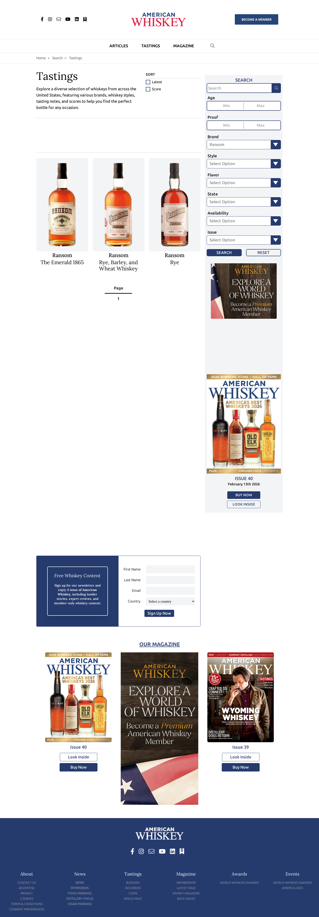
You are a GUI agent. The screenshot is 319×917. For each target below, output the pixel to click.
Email (136, 590)
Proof (213, 117)
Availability (218, 213)
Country (134, 601)
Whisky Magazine (186, 893)
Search (57, 58)
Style (212, 155)
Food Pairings (79, 893)
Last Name (132, 580)
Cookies (26, 899)
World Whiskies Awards (239, 883)
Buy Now (243, 495)
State (213, 194)
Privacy (27, 893)
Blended (133, 883)
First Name (132, 569)
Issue (212, 232)
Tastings (150, 45)
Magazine (183, 45)
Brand (213, 136)
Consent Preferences (26, 909)
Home (41, 58)
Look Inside (244, 504)
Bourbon (133, 888)
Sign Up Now (159, 613)
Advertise (27, 888)
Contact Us (27, 883)
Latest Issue (186, 888)
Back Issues (186, 899)
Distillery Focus (79, 898)
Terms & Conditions (27, 904)
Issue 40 (244, 478)
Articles (118, 45)
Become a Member (256, 19)
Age (211, 97)
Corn (133, 893)
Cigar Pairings (80, 904)
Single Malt (133, 899)
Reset (263, 252)
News (79, 882)
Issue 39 (240, 747)
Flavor (213, 175)
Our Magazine (159, 644)
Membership (186, 883)
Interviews (80, 888)
